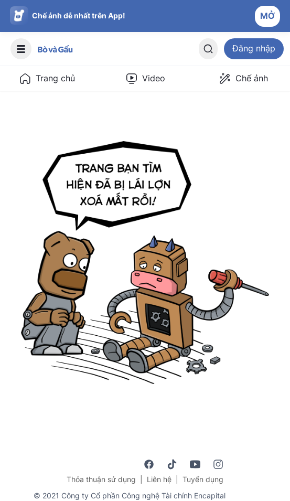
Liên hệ (159, 479)
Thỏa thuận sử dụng (101, 479)
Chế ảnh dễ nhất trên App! (78, 15)
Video (145, 78)
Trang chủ (47, 78)
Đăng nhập (253, 48)
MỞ (267, 15)
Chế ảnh (243, 78)
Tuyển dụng (202, 479)
